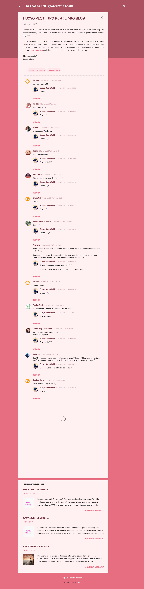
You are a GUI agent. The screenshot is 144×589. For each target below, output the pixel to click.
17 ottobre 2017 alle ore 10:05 (66, 313)
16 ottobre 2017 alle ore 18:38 (54, 305)
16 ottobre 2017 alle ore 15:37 (49, 151)
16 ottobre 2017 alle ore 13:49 (66, 112)
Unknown (36, 80)
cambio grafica (54, 70)
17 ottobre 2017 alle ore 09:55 (66, 159)
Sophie (35, 151)
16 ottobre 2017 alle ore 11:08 (51, 80)
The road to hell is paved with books (48, 6)
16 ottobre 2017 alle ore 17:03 (51, 245)
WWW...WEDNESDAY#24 (36, 517)
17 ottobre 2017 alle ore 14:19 (55, 380)
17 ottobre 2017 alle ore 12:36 (48, 354)
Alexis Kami (37, 174)
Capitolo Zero (38, 380)
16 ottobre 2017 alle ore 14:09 (50, 127)
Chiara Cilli (37, 198)
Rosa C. (36, 127)
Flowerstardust (36, 50)
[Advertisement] (118, 48)
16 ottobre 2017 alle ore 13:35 (66, 88)
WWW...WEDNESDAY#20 (36, 489)
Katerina (36, 104)
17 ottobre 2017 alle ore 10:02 (66, 261)
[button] (102, 18)
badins (78, 582)
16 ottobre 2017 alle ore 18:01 (51, 282)
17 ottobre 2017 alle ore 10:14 (63, 329)
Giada (35, 354)
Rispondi (36, 99)
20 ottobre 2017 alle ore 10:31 (66, 338)
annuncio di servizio (37, 70)
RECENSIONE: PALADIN (36, 546)
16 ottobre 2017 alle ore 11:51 (50, 104)
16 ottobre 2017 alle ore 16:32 (52, 198)
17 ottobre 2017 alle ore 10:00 (66, 206)
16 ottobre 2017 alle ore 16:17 (53, 174)
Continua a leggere (94, 510)
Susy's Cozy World (47, 88)
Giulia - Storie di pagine (42, 221)
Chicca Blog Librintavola (42, 329)
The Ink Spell (38, 305)
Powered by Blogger (72, 578)
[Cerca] (124, 6)
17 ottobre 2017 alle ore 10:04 (66, 289)
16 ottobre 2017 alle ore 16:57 (62, 221)
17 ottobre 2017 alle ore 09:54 (66, 135)
